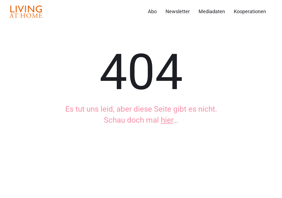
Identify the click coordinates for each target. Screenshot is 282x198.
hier (167, 120)
